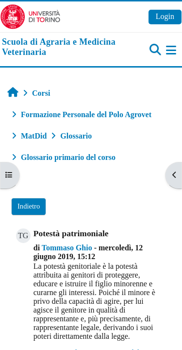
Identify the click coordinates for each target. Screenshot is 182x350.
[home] (60, 47)
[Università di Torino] (30, 16)
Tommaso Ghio (67, 248)
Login (165, 16)
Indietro (28, 206)
